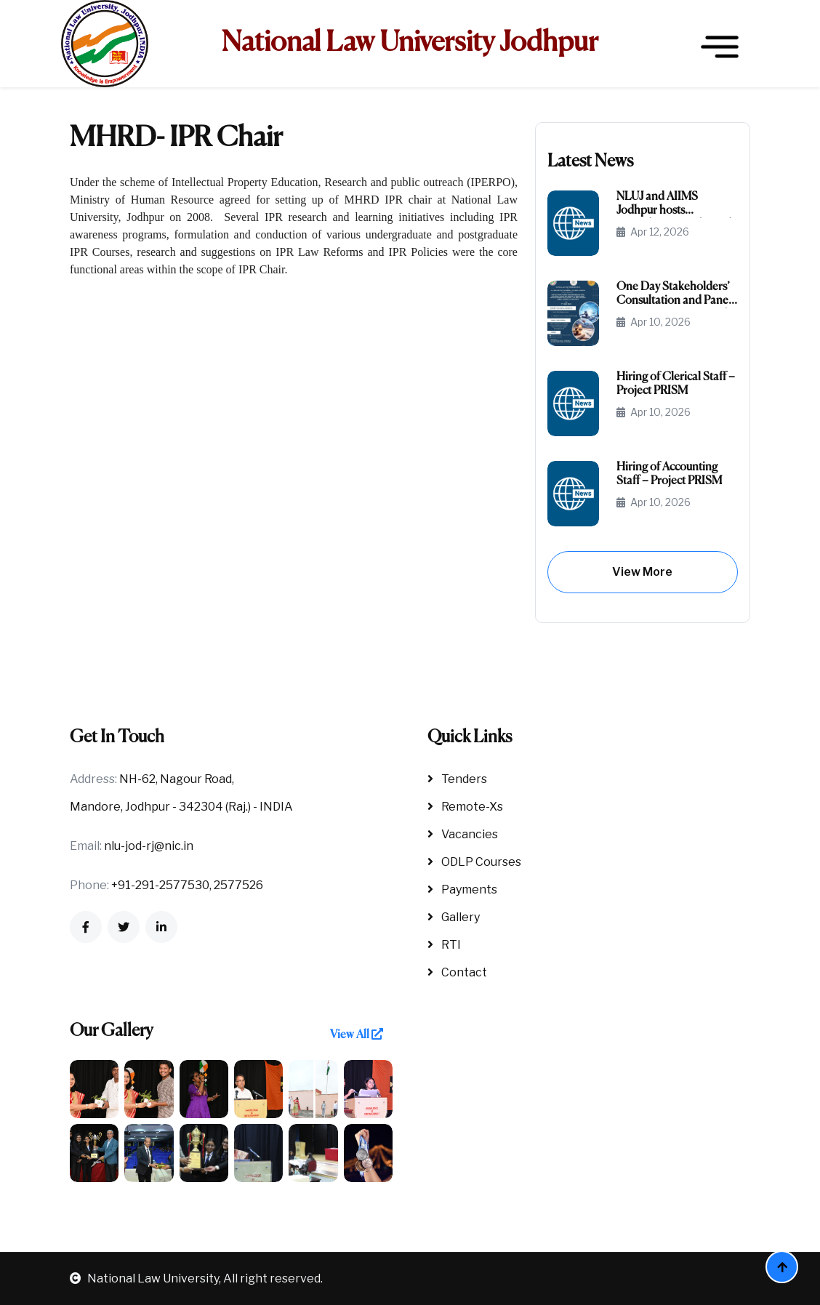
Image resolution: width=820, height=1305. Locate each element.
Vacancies (462, 834)
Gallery (453, 917)
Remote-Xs (465, 807)
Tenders (457, 779)
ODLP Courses (474, 862)
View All (356, 1034)
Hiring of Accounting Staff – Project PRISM (669, 474)
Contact (457, 972)
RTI (444, 945)
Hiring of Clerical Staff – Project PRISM (675, 384)
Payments (462, 889)
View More (642, 572)
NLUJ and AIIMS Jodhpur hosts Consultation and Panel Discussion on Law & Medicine (673, 204)
